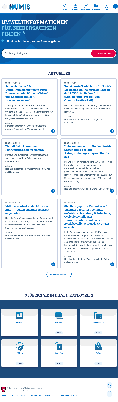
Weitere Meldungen (59, 274)
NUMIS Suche (103, 53)
